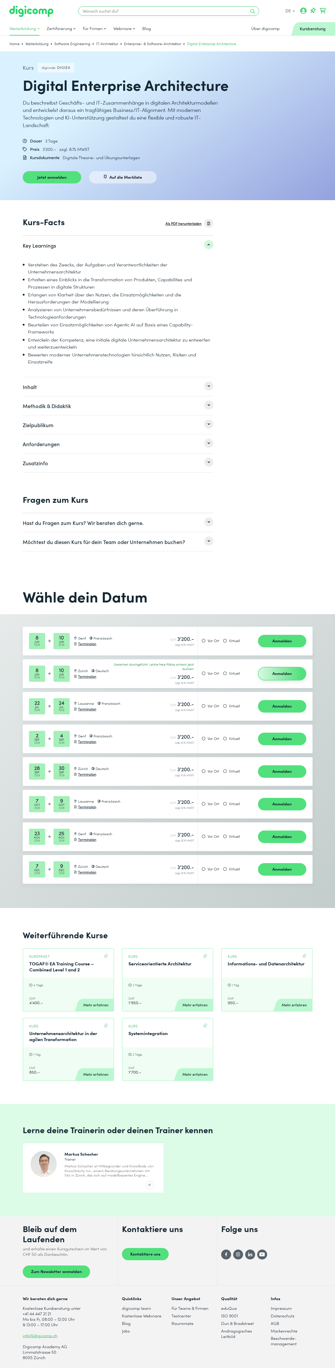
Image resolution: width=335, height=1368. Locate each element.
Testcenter (181, 1315)
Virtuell (234, 640)
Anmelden (282, 640)
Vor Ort (213, 640)
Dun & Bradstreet (237, 1323)
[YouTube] (262, 1254)
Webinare (122, 28)
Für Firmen (93, 28)
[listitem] (118, 245)
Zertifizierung (59, 28)
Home (14, 43)
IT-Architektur (107, 43)
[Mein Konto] (303, 12)
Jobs (126, 1331)
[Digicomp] (31, 11)
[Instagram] (238, 1254)
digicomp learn (136, 1308)
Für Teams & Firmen (190, 1308)
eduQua (229, 1308)
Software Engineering (72, 43)
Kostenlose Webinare (141, 1315)
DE (290, 10)
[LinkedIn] (250, 1254)
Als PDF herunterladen (184, 223)
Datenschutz (283, 1315)
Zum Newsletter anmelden (56, 1271)
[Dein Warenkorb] (323, 11)
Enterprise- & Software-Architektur (152, 43)
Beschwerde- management (284, 1340)
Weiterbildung (22, 28)
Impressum (281, 1308)
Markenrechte (284, 1331)
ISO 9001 (229, 1315)
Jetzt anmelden (52, 177)
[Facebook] (226, 1254)
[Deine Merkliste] (313, 11)
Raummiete (182, 1323)
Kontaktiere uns (145, 1254)
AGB (275, 1323)
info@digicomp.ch (40, 1335)
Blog (146, 28)
